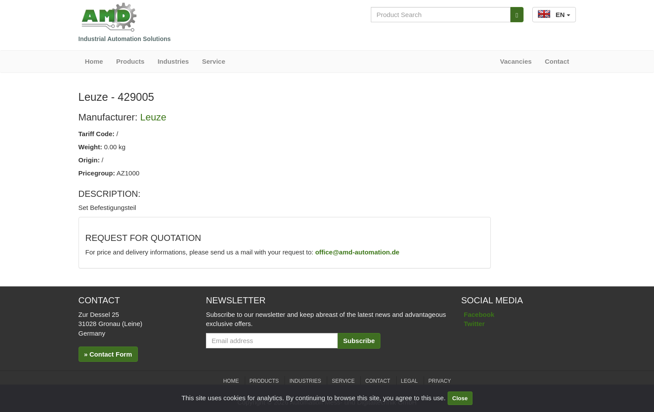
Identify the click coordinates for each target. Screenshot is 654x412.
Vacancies (516, 61)
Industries (173, 61)
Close (460, 398)
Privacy (439, 381)
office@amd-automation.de (357, 252)
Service (213, 61)
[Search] (517, 14)
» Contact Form (108, 354)
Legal (409, 381)
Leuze (153, 117)
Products (130, 61)
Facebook (479, 314)
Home (94, 61)
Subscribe (359, 340)
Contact (557, 61)
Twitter (474, 323)
